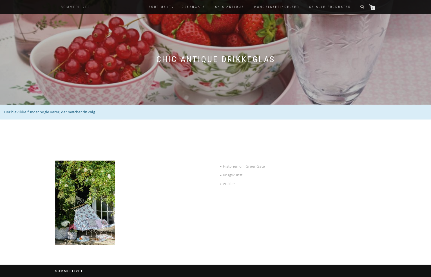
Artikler (229, 183)
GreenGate (193, 7)
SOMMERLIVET (76, 7)
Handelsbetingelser (276, 7)
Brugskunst (232, 174)
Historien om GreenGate (244, 166)
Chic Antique (229, 7)
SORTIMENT (160, 7)
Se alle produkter (330, 7)
